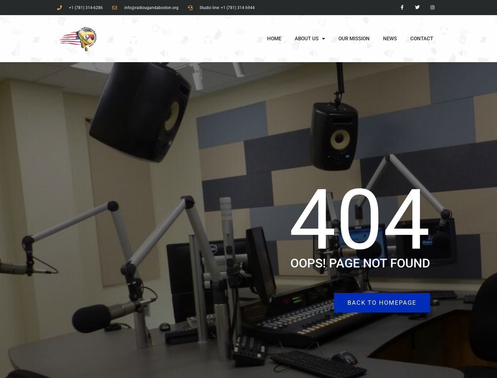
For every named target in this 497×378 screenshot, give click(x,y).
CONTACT (421, 39)
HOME (274, 39)
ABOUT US (310, 39)
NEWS (390, 39)
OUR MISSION (354, 39)
